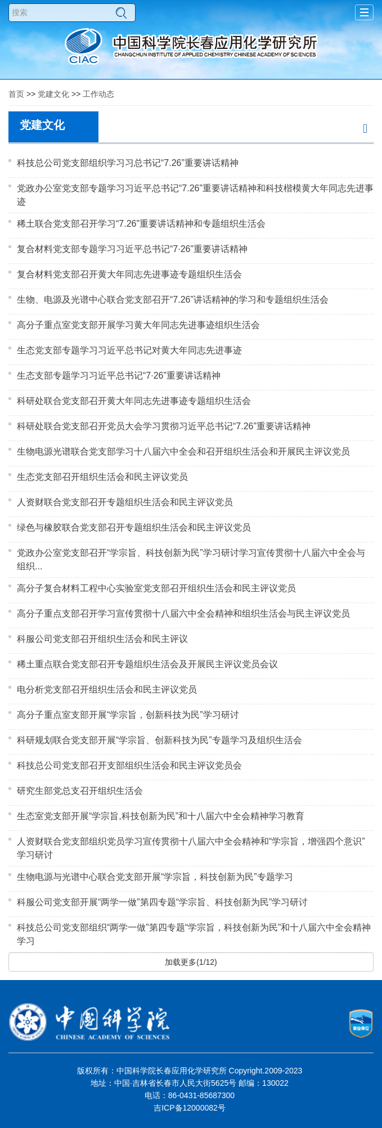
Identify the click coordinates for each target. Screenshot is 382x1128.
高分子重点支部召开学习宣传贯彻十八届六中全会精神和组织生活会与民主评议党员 (183, 613)
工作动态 (98, 93)
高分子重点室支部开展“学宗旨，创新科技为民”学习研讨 (128, 715)
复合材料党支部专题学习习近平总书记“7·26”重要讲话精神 (132, 249)
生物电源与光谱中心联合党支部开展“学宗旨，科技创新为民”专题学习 (155, 877)
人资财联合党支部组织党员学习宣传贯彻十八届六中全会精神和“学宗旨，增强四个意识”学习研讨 (191, 848)
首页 (16, 93)
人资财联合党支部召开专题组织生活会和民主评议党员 (125, 502)
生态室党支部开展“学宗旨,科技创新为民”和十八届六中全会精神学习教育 (160, 816)
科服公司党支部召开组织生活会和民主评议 (102, 639)
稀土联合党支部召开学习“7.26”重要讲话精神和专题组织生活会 (141, 223)
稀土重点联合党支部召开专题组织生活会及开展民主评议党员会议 (147, 664)
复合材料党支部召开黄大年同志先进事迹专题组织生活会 (129, 274)
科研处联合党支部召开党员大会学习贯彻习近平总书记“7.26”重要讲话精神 (164, 426)
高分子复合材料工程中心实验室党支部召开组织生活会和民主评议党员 (156, 588)
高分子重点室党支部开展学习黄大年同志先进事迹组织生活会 (138, 325)
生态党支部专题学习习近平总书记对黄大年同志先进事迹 (129, 350)
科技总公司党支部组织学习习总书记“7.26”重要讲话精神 (128, 163)
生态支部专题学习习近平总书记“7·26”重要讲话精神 (119, 375)
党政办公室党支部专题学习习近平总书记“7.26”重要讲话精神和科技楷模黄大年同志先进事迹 (195, 194)
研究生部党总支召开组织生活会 (80, 791)
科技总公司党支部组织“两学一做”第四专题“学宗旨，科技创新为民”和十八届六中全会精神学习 (194, 934)
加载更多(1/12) (191, 962)
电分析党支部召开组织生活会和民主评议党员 (107, 689)
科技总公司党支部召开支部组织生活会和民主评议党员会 (129, 765)
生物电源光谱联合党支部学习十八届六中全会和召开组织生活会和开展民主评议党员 (183, 451)
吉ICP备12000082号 (190, 1107)
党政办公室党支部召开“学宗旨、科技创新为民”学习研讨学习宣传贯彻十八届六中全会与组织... (191, 559)
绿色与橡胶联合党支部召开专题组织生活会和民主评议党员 (134, 527)
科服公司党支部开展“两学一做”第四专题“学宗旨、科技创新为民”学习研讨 (162, 902)
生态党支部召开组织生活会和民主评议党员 (102, 477)
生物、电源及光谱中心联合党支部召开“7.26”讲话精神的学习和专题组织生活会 (173, 299)
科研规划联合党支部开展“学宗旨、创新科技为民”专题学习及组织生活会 (159, 740)
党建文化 (53, 93)
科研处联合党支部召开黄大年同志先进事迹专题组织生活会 (134, 401)
